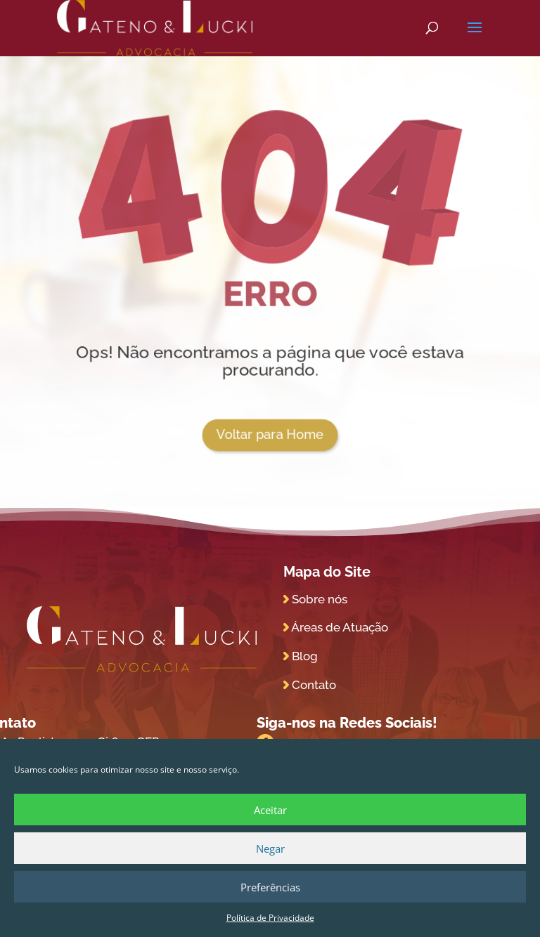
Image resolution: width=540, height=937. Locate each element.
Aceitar (270, 810)
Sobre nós (319, 599)
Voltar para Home (270, 435)
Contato (314, 685)
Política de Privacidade (270, 918)
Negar (270, 848)
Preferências (270, 887)
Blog (305, 656)
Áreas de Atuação (339, 627)
